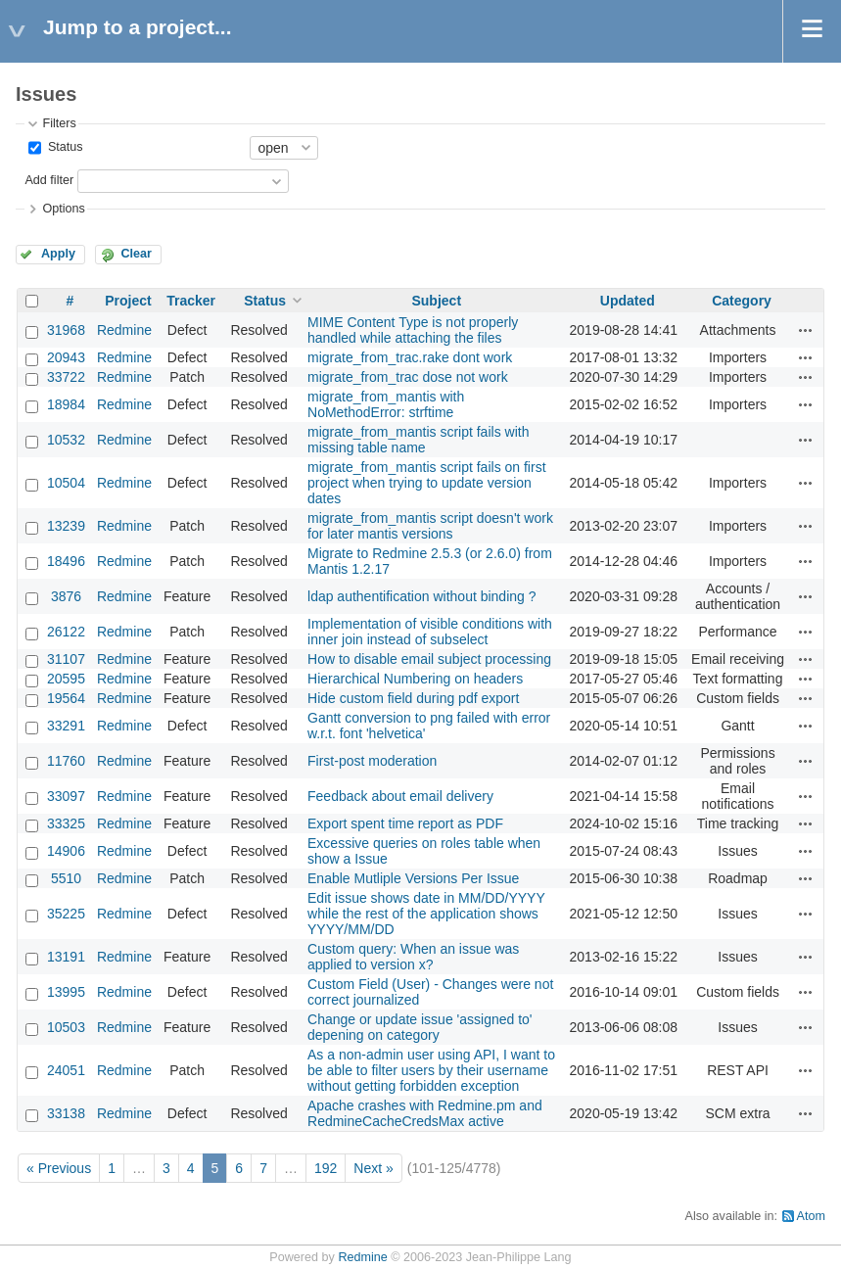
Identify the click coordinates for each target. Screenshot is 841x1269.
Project (128, 300)
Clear (136, 253)
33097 (66, 796)
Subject (436, 300)
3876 (66, 596)
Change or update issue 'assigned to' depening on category (420, 1027)
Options (63, 208)
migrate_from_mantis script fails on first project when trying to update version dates (426, 482)
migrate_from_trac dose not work (407, 377)
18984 (66, 404)
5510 (66, 878)
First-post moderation (372, 761)
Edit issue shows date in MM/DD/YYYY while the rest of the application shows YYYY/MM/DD (426, 913)
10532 (66, 439)
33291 (66, 725)
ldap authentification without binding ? (422, 596)
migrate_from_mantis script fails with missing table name (418, 439)
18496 (66, 561)
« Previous (58, 1168)
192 (325, 1168)
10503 (66, 1027)
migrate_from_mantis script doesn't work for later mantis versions (430, 525)
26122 (66, 631)
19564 (66, 698)
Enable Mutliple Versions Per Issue (413, 878)
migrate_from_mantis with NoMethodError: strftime (385, 404)
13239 (66, 526)
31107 (66, 659)
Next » (373, 1168)
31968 (66, 330)
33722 (66, 377)
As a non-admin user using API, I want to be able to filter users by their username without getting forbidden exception (431, 1070)
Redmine (124, 330)
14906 (66, 851)
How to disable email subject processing (429, 659)
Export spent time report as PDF (405, 823)
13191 (66, 956)
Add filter (48, 180)
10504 (66, 483)
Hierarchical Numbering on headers (415, 678)
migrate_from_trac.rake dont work (409, 357)
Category (741, 300)
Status (63, 147)
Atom (811, 1216)
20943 (66, 357)
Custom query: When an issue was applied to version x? (413, 956)
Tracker (190, 300)
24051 (66, 1070)
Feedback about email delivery (400, 796)
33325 (66, 823)
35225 (66, 913)
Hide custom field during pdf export (413, 698)
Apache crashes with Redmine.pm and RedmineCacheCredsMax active (424, 1113)
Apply (58, 253)
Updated (627, 300)
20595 (66, 678)
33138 (66, 1113)
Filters (58, 123)
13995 (66, 992)
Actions (806, 330)
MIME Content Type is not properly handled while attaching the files (412, 330)
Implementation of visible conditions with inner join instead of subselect (429, 631)
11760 (66, 761)
